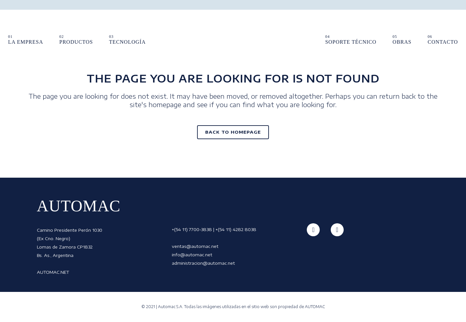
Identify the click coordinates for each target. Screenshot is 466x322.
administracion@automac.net (203, 263)
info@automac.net (192, 254)
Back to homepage (233, 132)
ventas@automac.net (195, 246)
